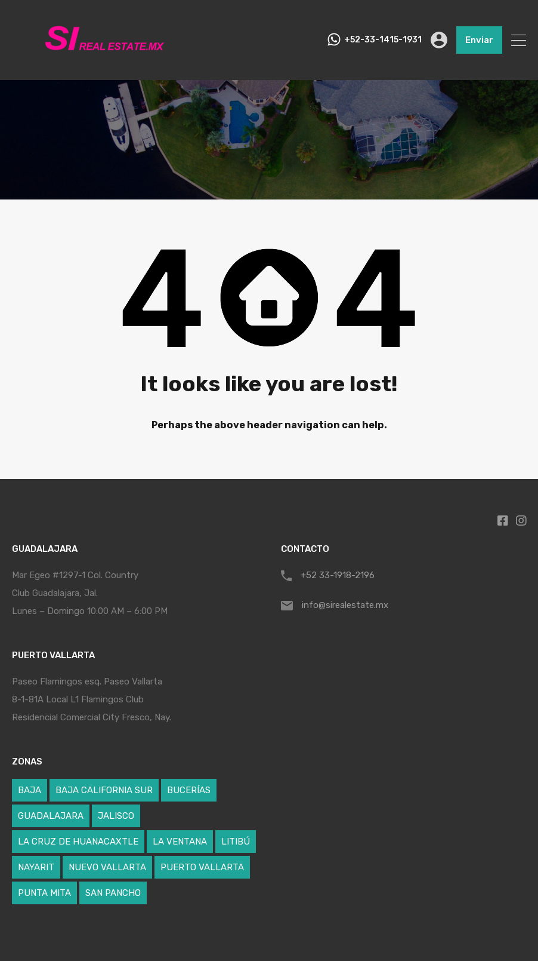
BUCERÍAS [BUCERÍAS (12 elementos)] (189, 790)
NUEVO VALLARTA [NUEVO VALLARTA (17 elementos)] (107, 867)
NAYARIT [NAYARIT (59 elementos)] (36, 867)
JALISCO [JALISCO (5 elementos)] (116, 815)
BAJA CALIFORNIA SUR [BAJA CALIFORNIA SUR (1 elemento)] (104, 790)
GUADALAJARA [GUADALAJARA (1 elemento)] (51, 815)
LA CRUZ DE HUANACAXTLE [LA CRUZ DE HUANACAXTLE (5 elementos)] (78, 841)
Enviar (479, 40)
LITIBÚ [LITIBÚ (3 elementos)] (235, 841)
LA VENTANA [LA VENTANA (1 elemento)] (180, 841)
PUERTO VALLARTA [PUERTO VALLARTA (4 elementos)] (202, 867)
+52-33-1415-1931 (383, 40)
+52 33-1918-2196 (338, 575)
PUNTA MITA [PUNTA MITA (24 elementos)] (44, 893)
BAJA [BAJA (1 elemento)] (29, 790)
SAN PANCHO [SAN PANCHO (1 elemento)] (113, 893)
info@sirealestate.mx (345, 605)
